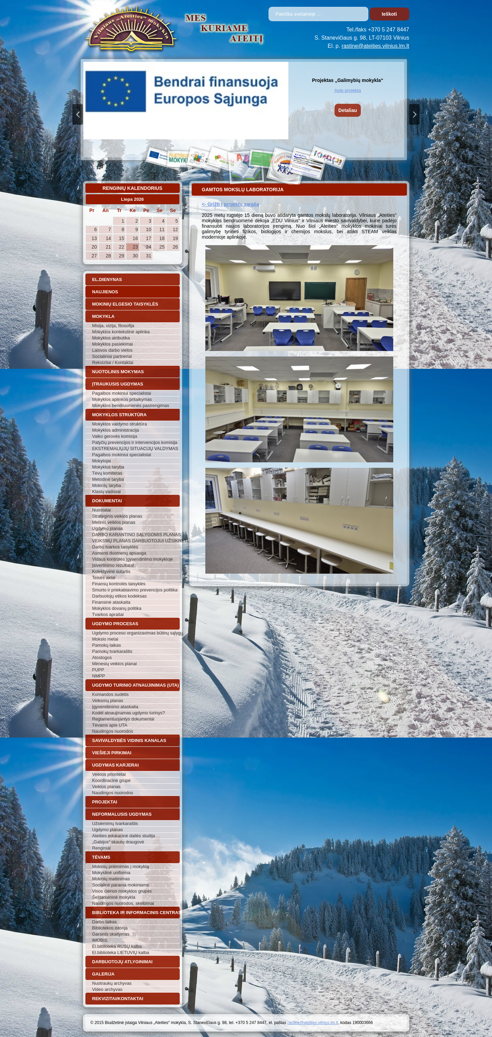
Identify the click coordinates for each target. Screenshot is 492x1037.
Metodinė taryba (108, 479)
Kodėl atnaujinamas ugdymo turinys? (128, 712)
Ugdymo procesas (115, 623)
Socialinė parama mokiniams (120, 884)
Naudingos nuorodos (112, 731)
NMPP (98, 675)
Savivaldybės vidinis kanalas (129, 740)
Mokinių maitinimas (111, 878)
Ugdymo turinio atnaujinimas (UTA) (135, 685)
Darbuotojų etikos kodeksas (119, 596)
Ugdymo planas (107, 528)
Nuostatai (101, 510)
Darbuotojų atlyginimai (122, 961)
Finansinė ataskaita (111, 602)
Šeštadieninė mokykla (113, 897)
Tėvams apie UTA (109, 725)
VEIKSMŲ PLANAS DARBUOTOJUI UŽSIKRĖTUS (136, 540)
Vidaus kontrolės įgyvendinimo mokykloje (132, 559)
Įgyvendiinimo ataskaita (115, 706)
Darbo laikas (104, 921)
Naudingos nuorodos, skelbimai (123, 903)
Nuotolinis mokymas (118, 371)
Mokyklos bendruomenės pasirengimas (130, 405)
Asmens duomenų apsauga (119, 553)
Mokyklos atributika (111, 337)
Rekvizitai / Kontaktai (113, 362)
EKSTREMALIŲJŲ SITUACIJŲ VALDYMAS (135, 448)
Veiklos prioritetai (109, 774)
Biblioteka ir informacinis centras (136, 912)
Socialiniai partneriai (112, 356)
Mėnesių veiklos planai (114, 663)
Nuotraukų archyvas (112, 983)
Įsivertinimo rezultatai (113, 565)
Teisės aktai (103, 577)
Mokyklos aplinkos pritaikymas (122, 399)
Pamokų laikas (106, 645)
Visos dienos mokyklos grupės (122, 891)
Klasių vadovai (106, 491)
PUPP (98, 669)
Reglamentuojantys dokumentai (123, 718)
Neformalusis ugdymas (122, 814)
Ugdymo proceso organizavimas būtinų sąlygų (136, 632)
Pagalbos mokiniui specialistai (121, 393)
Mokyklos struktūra (119, 414)
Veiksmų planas (107, 700)
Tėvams (101, 857)
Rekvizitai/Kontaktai (118, 998)
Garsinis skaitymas (110, 934)
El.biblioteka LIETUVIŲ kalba (120, 952)
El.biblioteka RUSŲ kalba (117, 946)
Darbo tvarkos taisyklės (115, 546)
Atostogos (102, 657)
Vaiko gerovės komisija (114, 436)
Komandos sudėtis (110, 694)
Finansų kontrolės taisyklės (119, 583)
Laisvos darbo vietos (112, 350)
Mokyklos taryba (108, 467)
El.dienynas (107, 279)
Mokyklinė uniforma (111, 872)
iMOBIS (100, 940)
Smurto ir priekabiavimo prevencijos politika (135, 589)
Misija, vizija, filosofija (113, 325)
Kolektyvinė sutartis (111, 571)
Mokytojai (101, 460)
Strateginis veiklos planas (117, 516)
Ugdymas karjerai (115, 765)
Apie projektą (347, 90)
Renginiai (101, 848)
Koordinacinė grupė (111, 780)
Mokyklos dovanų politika (117, 608)
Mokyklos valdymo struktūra (119, 423)
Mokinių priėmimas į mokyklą (120, 866)
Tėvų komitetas (107, 473)
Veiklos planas (106, 786)
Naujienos (105, 291)
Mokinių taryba (106, 485)
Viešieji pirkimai (112, 752)
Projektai (104, 801)
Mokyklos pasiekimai (112, 344)
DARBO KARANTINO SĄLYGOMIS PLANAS (136, 534)
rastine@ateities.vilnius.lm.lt (375, 46)
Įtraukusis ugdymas (118, 384)
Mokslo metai (105, 639)
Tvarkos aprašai (108, 614)
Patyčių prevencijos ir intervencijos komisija (134, 442)
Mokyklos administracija (115, 430)
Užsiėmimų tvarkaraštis (115, 823)
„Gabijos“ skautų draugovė (118, 841)
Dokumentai (107, 500)
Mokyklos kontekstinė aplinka (121, 331)
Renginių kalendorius (132, 188)
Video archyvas (107, 989)
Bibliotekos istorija (110, 927)
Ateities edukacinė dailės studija (123, 835)
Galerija (103, 974)
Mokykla (103, 316)
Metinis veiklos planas (113, 522)
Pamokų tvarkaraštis (112, 651)
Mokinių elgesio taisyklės (125, 304)
